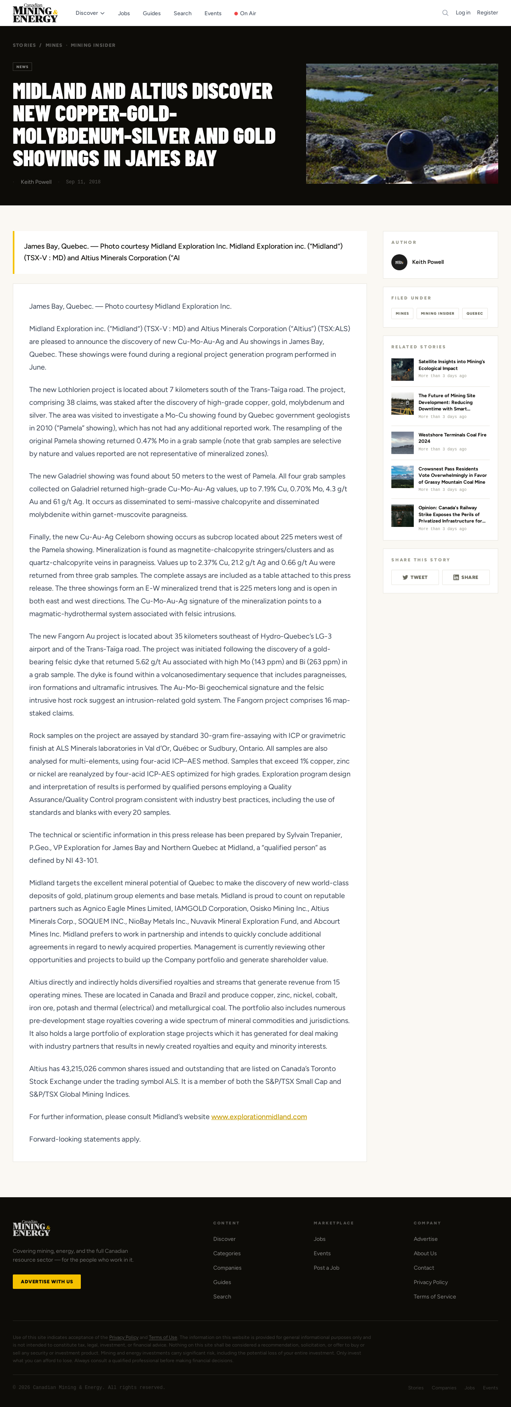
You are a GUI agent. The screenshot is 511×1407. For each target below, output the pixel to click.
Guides (222, 1282)
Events (322, 1253)
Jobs (320, 1239)
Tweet (415, 577)
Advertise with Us (47, 1281)
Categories (227, 1253)
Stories (24, 45)
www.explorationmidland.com (259, 1116)
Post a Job (326, 1267)
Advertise (426, 1239)
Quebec (475, 313)
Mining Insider (93, 45)
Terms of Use (163, 1337)
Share (466, 577)
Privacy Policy (431, 1282)
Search (222, 1296)
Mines (54, 45)
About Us (425, 1253)
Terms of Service (435, 1296)
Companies (227, 1267)
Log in (463, 12)
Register (487, 12)
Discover (224, 1239)
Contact (424, 1267)
